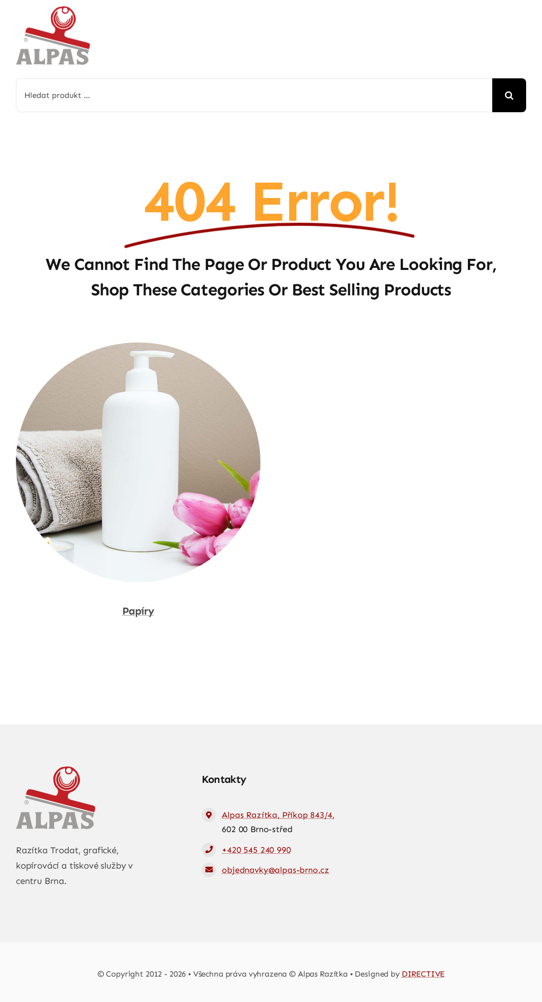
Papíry (138, 610)
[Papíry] (138, 350)
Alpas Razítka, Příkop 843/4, (278, 815)
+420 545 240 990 (256, 850)
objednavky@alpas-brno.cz (275, 870)
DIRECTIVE (423, 974)
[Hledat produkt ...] (254, 95)
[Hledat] (509, 95)
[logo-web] (53, 10)
